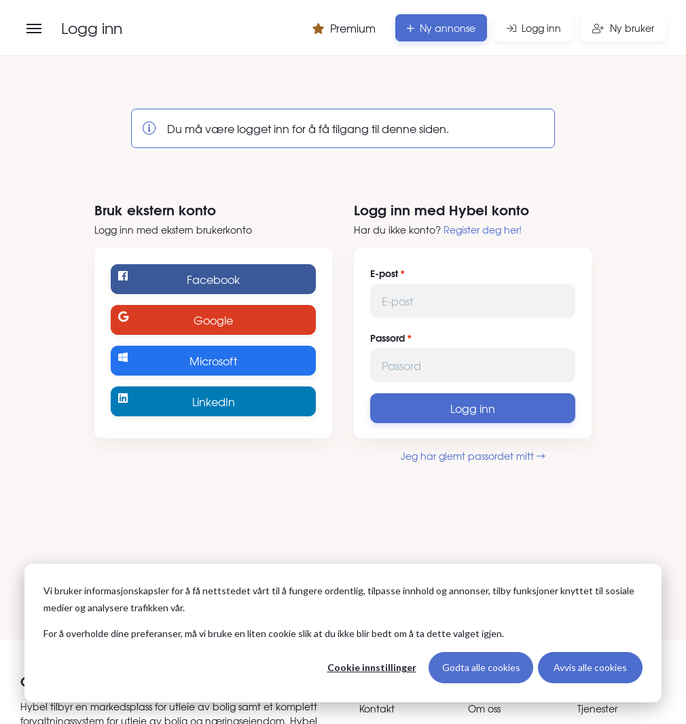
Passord (387, 338)
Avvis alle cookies (590, 667)
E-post (384, 273)
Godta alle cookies (481, 667)
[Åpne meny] (34, 28)
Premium (344, 28)
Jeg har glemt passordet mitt (473, 456)
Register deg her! (483, 229)
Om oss (484, 708)
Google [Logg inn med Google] (175, 319)
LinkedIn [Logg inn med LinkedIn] (176, 401)
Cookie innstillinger (371, 667)
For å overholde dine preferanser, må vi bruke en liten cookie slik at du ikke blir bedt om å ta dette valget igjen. (273, 633)
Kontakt (377, 708)
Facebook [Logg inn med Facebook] (179, 278)
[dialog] (343, 633)
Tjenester (597, 708)
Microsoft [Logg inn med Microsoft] (177, 360)
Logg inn (472, 408)
